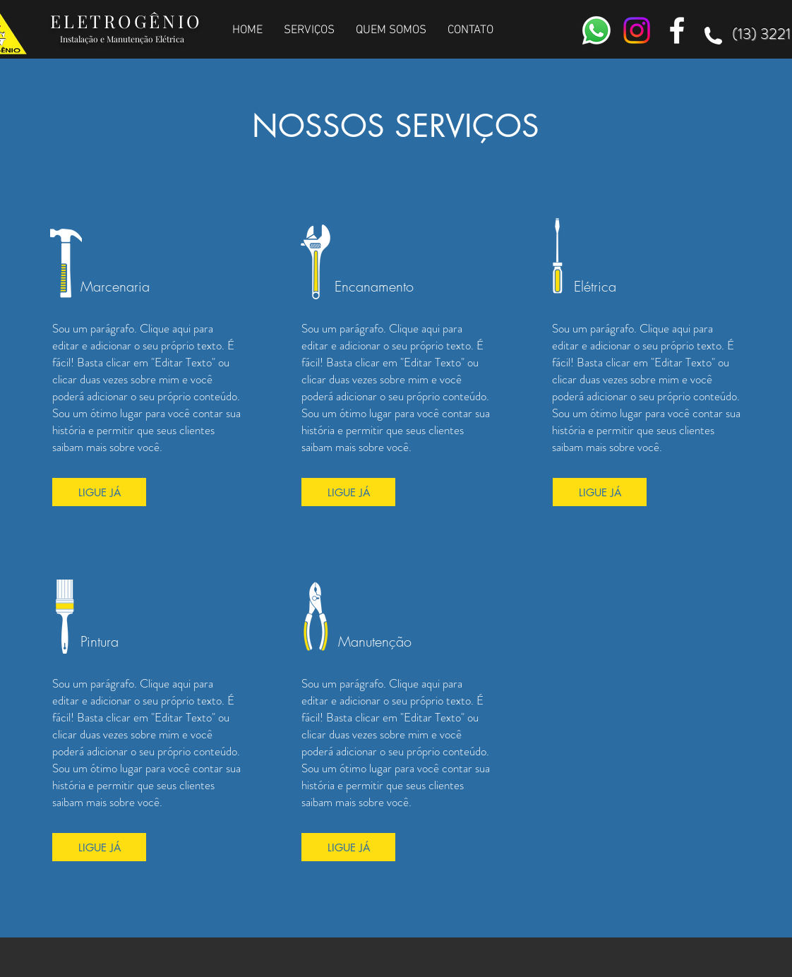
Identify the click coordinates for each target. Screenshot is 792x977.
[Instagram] (636, 30)
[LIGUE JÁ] (99, 492)
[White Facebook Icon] (677, 30)
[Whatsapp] (596, 30)
